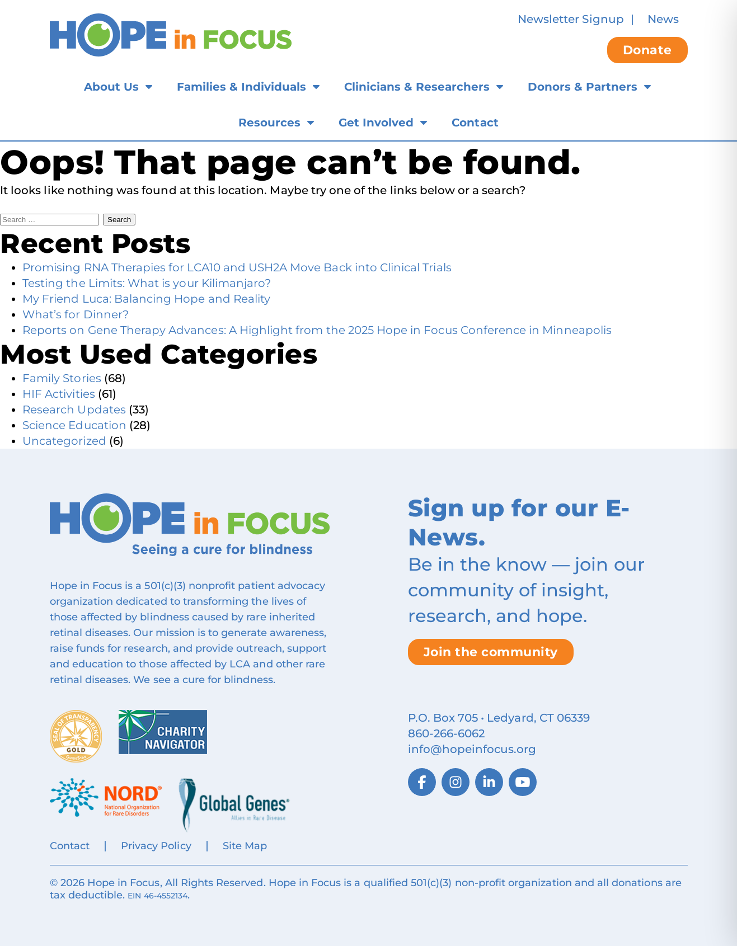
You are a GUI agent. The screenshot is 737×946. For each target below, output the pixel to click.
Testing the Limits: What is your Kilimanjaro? (146, 283)
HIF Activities (58, 394)
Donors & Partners (582, 86)
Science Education (74, 425)
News (663, 19)
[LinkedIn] (489, 782)
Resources (269, 122)
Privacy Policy (156, 846)
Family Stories (61, 378)
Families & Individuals (241, 86)
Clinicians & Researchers (417, 86)
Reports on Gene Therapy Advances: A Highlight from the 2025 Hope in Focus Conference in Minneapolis (317, 330)
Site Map (245, 846)
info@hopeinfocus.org (472, 749)
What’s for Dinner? (75, 314)
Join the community (491, 652)
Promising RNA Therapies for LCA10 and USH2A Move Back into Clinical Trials (237, 267)
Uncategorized (64, 441)
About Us (111, 86)
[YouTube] (523, 782)
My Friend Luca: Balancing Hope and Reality (146, 298)
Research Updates (74, 409)
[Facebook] (422, 782)
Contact (475, 122)
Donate (647, 50)
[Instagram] (456, 782)
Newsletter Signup (571, 19)
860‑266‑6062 (446, 733)
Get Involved (376, 122)
